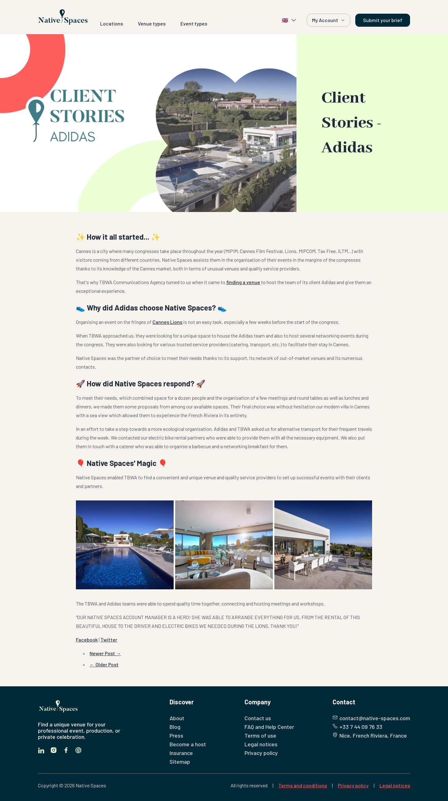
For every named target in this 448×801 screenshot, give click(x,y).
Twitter (108, 639)
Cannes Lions (167, 322)
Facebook (87, 639)
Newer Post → (105, 653)
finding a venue (243, 282)
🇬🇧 (289, 20)
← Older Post (104, 664)
